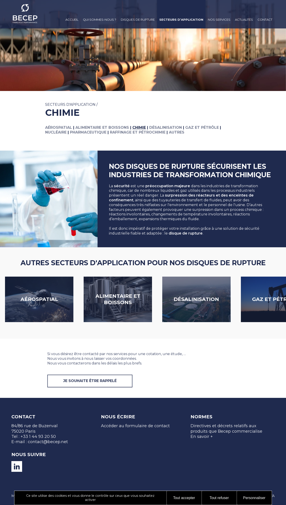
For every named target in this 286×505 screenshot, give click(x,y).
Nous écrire (118, 416)
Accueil (71, 19)
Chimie (139, 127)
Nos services (219, 19)
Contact (265, 19)
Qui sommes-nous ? (99, 19)
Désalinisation (165, 127)
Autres (176, 132)
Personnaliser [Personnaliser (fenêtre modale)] (254, 498)
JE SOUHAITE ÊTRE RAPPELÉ (103, 392)
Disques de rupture (138, 19)
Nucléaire (56, 132)
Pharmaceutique (88, 132)
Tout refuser (219, 498)
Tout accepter (184, 498)
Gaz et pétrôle (202, 127)
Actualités (244, 19)
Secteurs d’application (181, 19)
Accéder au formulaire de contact (135, 425)
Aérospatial (58, 127)
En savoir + (202, 436)
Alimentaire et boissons (102, 127)
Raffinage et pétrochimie (137, 132)
